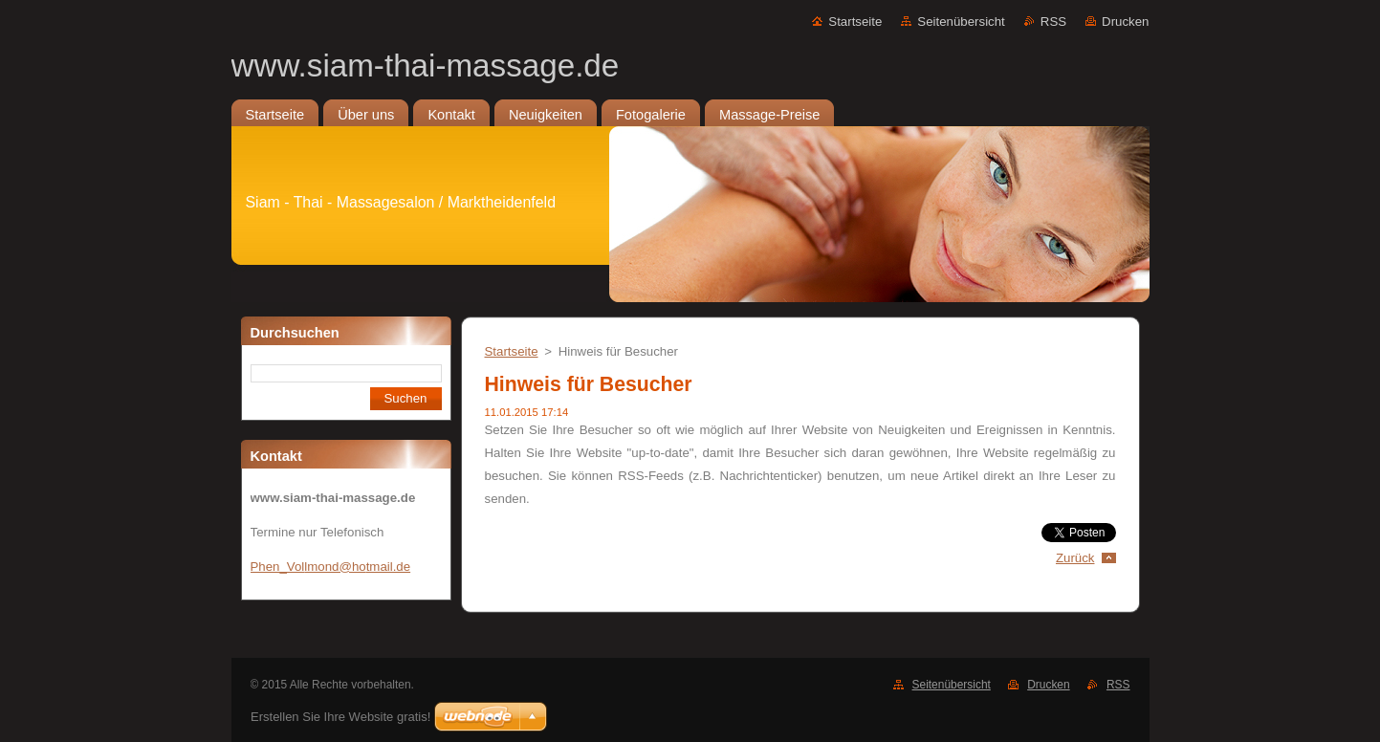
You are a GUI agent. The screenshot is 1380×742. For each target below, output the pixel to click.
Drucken (1125, 21)
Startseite (855, 21)
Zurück (1075, 558)
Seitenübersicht (960, 21)
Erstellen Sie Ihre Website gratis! (340, 716)
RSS (1053, 21)
